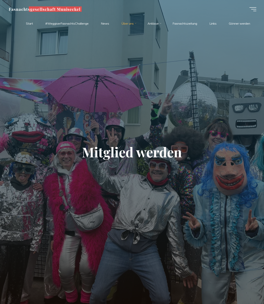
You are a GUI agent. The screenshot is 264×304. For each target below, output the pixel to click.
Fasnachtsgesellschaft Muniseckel (45, 9)
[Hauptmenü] (252, 9)
